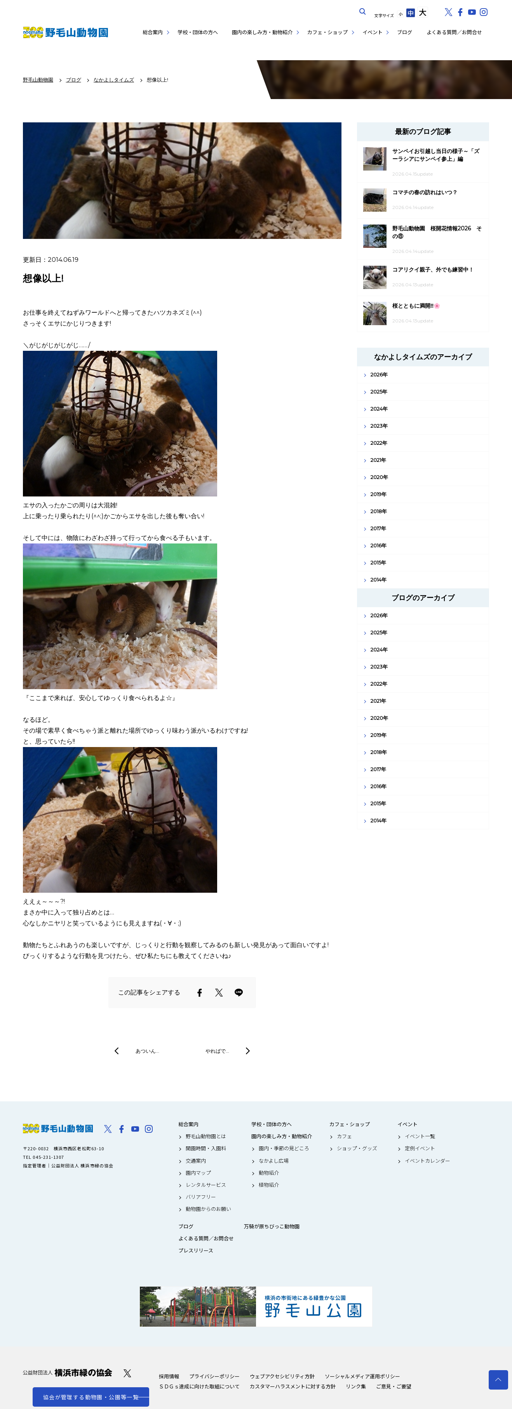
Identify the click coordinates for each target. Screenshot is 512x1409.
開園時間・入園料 (206, 1148)
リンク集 (356, 1386)
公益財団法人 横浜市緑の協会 (67, 1373)
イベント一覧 (420, 1136)
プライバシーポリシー (214, 1376)
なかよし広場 (274, 1160)
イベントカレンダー (427, 1160)
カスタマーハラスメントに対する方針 (293, 1386)
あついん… (147, 1051)
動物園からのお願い (208, 1208)
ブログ (404, 32)
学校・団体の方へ (198, 32)
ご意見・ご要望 (393, 1386)
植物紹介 (269, 1184)
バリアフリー (201, 1196)
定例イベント (420, 1148)
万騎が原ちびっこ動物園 (272, 1226)
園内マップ (198, 1172)
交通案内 (196, 1160)
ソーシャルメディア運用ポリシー (362, 1376)
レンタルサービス (206, 1184)
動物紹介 (269, 1172)
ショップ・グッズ (357, 1148)
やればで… (217, 1051)
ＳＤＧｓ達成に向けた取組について (199, 1386)
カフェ (344, 1136)
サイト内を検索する (363, 11)
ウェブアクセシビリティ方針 (282, 1376)
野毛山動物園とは (206, 1136)
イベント (372, 32)
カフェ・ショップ (327, 32)
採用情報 (169, 1376)
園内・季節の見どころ (284, 1148)
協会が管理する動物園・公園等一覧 (91, 1397)
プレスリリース (195, 1250)
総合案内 (153, 32)
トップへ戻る (498, 1380)
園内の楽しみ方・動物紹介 (262, 32)
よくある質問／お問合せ (454, 32)
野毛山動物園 (58, 1128)
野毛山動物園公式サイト (65, 32)
